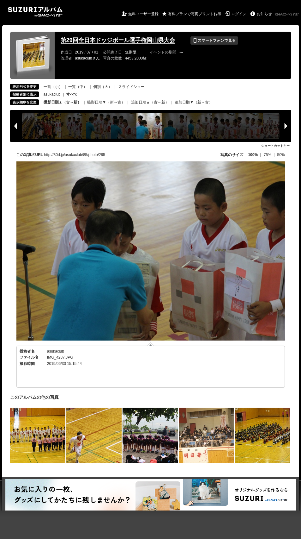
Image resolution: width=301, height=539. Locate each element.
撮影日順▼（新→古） (106, 102)
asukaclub (52, 94)
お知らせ (264, 14)
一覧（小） (53, 87)
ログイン (238, 14)
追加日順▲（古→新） (150, 102)
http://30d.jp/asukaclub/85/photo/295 (74, 155)
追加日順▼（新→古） (194, 102)
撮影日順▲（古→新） (62, 102)
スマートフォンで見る (214, 40)
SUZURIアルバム (35, 12)
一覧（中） (77, 87)
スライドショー (131, 87)
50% (281, 155)
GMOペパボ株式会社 (287, 14)
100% (253, 155)
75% (268, 155)
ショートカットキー (275, 145)
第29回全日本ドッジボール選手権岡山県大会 (118, 40)
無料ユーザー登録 (143, 14)
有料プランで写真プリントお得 (194, 14)
